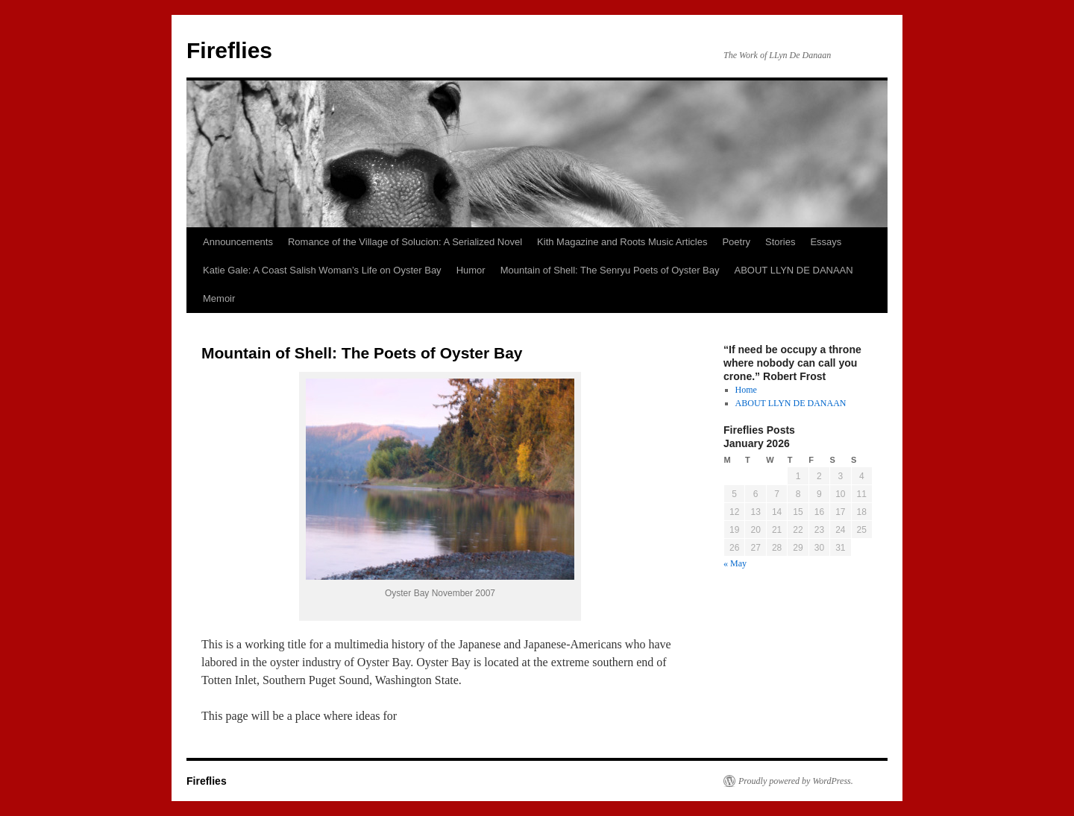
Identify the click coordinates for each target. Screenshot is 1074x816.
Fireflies (229, 50)
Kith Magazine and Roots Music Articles (622, 241)
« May (735, 563)
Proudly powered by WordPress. (795, 781)
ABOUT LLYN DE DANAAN (794, 270)
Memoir (219, 298)
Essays (825, 241)
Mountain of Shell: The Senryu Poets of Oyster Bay (610, 270)
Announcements (238, 241)
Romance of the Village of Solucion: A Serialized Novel (405, 241)
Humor (471, 270)
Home (746, 390)
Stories (780, 241)
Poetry (736, 241)
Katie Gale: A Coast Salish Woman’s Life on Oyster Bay (322, 270)
